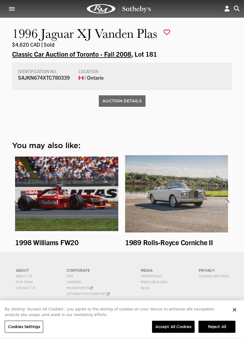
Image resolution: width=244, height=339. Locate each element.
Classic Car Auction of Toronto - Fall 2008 (71, 54)
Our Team (24, 282)
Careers (74, 282)
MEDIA (147, 270)
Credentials (151, 276)
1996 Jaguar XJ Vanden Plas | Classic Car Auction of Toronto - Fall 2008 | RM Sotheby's (119, 9)
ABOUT (22, 270)
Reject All (217, 327)
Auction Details (122, 101)
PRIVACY (207, 270)
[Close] (234, 310)
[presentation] (16, 202)
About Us (24, 276)
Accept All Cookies (173, 327)
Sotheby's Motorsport (88, 294)
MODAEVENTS (80, 288)
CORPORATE (78, 270)
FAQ (70, 276)
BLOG (145, 288)
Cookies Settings (214, 276)
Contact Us (25, 288)
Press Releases (154, 282)
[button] (227, 9)
